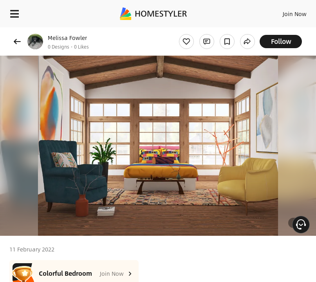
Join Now (295, 13)
